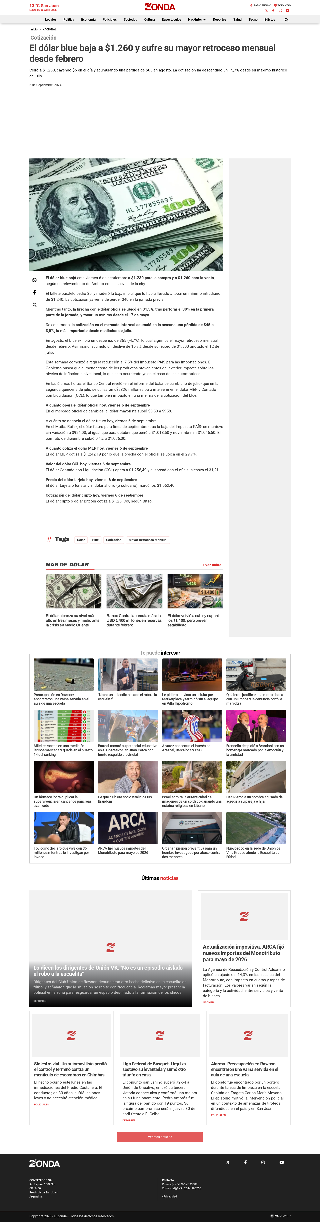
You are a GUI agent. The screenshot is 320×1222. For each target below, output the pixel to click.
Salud (237, 19)
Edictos (269, 19)
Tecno (253, 19)
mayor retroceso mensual (148, 540)
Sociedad (130, 19)
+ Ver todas (211, 565)
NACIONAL (49, 29)
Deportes (219, 19)
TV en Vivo (282, 5)
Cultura (149, 19)
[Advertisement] (160, 127)
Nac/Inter (197, 20)
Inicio (34, 29)
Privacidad (170, 1197)
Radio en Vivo (260, 5)
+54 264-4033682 (185, 1184)
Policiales (110, 19)
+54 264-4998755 (188, 1188)
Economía (88, 19)
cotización (113, 540)
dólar (81, 540)
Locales (51, 19)
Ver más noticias (160, 1137)
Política (68, 19)
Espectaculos (171, 19)
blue (95, 540)
